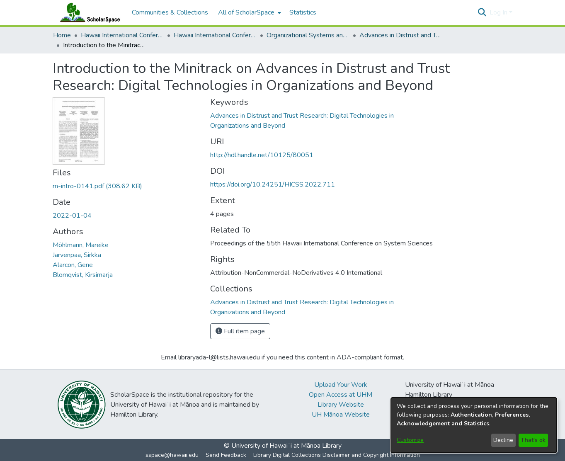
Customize (410, 440)
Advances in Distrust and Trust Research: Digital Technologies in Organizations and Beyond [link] (400, 35)
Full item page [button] (240, 331)
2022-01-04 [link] (72, 215)
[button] (482, 12)
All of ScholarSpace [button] (246, 12)
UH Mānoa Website (341, 414)
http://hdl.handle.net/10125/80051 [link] (261, 155)
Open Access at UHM (340, 394)
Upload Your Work (340, 384)
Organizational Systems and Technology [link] (308, 35)
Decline (503, 440)
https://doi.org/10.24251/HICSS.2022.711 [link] (272, 184)
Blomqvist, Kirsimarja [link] (83, 274)
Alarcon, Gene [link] (73, 264)
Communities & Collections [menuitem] (170, 12)
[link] (97, 186)
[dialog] (474, 425)
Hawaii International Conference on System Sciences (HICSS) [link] (122, 35)
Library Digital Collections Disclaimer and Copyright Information (336, 455)
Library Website (341, 404)
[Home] (88, 12)
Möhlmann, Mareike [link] (81, 245)
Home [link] (62, 35)
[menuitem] (248, 12)
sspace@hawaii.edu (172, 455)
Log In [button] (499, 12)
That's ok (533, 440)
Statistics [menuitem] (302, 12)
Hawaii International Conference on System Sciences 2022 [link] (215, 35)
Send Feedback (226, 455)
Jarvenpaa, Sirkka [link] (77, 255)
